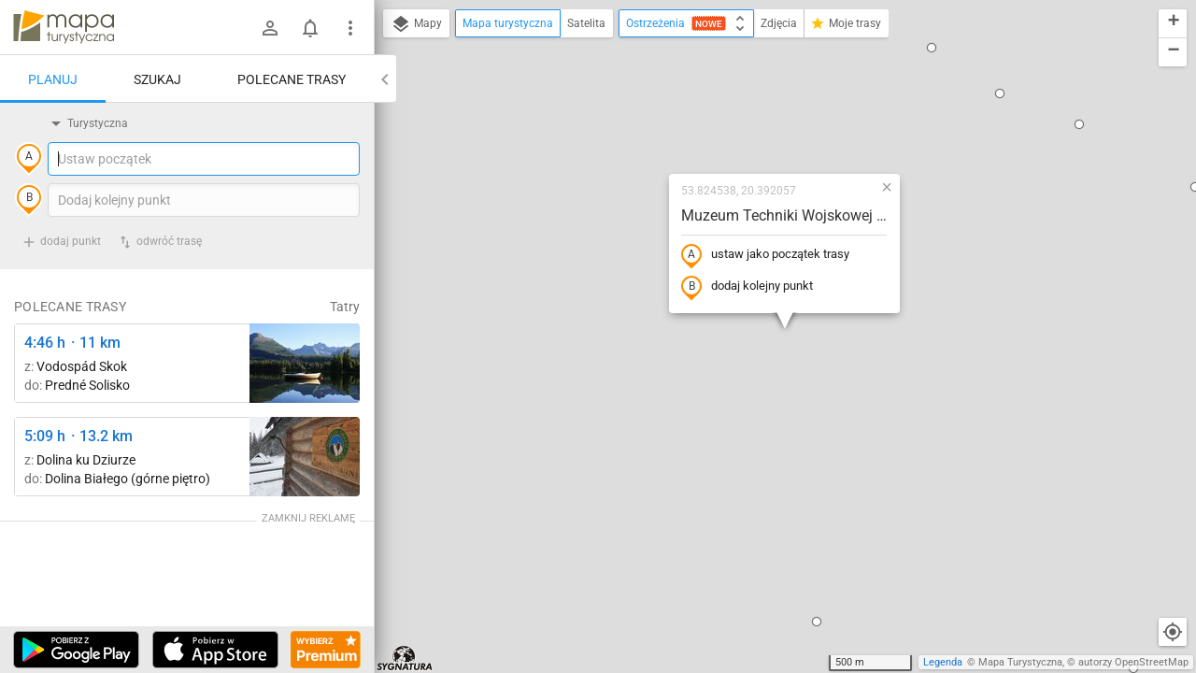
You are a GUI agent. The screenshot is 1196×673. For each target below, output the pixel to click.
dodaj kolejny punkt (747, 287)
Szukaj (157, 79)
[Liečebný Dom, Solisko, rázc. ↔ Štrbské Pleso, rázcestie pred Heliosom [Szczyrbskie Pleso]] (304, 363)
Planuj (53, 79)
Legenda (942, 662)
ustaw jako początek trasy (765, 255)
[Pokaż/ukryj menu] (350, 28)
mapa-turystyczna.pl (63, 27)
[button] (931, 47)
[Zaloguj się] (270, 28)
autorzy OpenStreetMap (1133, 662)
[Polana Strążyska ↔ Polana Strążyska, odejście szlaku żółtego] (304, 456)
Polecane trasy (291, 79)
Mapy (416, 24)
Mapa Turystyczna (1020, 662)
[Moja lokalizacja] (1173, 632)
